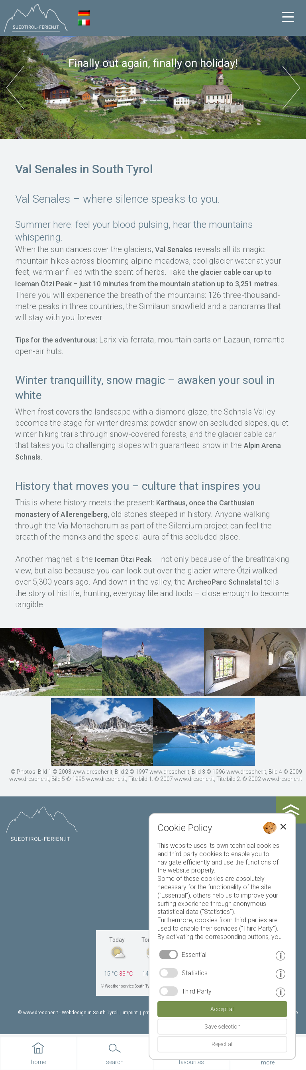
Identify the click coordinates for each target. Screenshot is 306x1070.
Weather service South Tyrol (129, 986)
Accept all (222, 1009)
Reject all (222, 1044)
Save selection (222, 1026)
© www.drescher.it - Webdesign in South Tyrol (68, 1012)
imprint (130, 1012)
